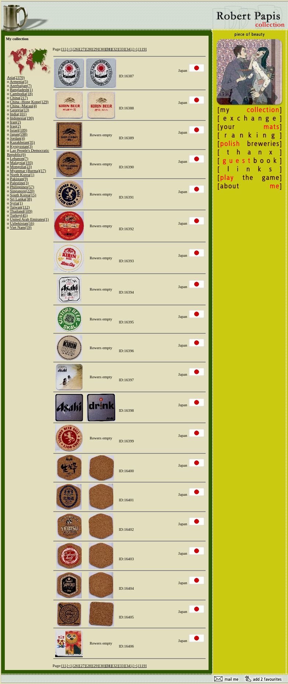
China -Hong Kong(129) (29, 102)
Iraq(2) (15, 126)
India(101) (18, 114)
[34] (128, 49)
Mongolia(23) (21, 167)
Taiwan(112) (20, 207)
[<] (69, 49)
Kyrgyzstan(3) (21, 146)
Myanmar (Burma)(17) (28, 171)
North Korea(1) (22, 175)
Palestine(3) (19, 183)
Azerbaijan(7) (20, 86)
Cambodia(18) (21, 94)
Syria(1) (16, 203)
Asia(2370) (16, 78)
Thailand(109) (21, 211)
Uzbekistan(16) (22, 223)
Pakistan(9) (19, 179)
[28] (89, 49)
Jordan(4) (17, 138)
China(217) (19, 98)
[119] (142, 49)
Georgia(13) (19, 110)
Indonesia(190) (22, 118)
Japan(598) (18, 134)
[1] (63, 49)
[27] (82, 49)
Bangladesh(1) (21, 90)
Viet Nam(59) (21, 227)
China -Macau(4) (23, 106)
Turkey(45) (19, 215)
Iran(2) (15, 122)
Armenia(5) (19, 82)
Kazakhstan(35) (22, 142)
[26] (76, 49)
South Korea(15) (23, 195)
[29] (95, 49)
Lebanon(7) (19, 159)
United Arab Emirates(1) (29, 219)
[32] (115, 49)
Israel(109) (18, 130)
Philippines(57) (22, 187)
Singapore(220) (22, 191)
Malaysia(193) (21, 163)
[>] (134, 49)
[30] (102, 49)
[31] (108, 49)
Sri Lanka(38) (21, 199)
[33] (121, 49)
